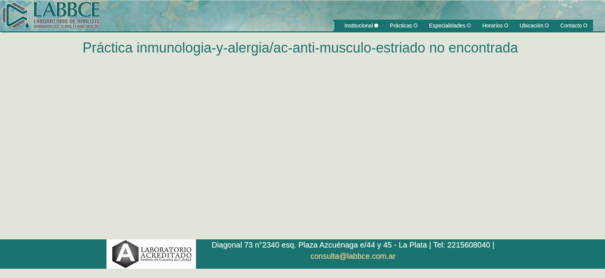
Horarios (495, 25)
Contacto (573, 25)
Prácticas (403, 25)
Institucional (362, 25)
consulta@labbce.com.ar (352, 256)
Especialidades (450, 25)
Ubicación (534, 25)
